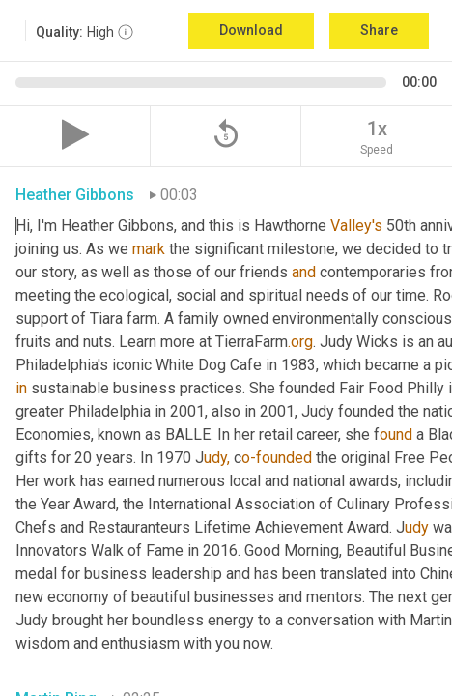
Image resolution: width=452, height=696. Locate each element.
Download (251, 30)
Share (379, 30)
